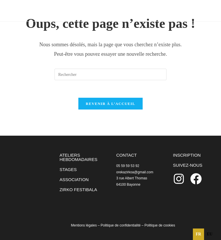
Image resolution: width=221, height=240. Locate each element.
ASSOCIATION (74, 179)
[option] (209, 234)
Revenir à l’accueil (110, 103)
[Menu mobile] (197, 10)
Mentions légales (84, 225)
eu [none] (209, 234)
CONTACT (126, 155)
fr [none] (198, 234)
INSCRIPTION (187, 155)
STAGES (68, 169)
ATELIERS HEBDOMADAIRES (79, 157)
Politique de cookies (159, 225)
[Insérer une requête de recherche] (110, 74)
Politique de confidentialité (120, 225)
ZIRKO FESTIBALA (78, 189)
